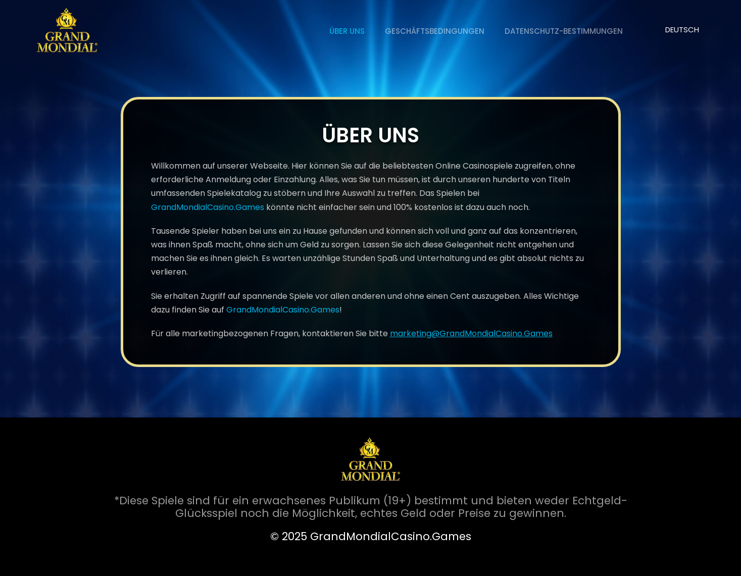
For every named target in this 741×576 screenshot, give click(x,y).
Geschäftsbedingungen (434, 31)
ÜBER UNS (347, 31)
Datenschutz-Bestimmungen (564, 31)
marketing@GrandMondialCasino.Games (471, 333)
